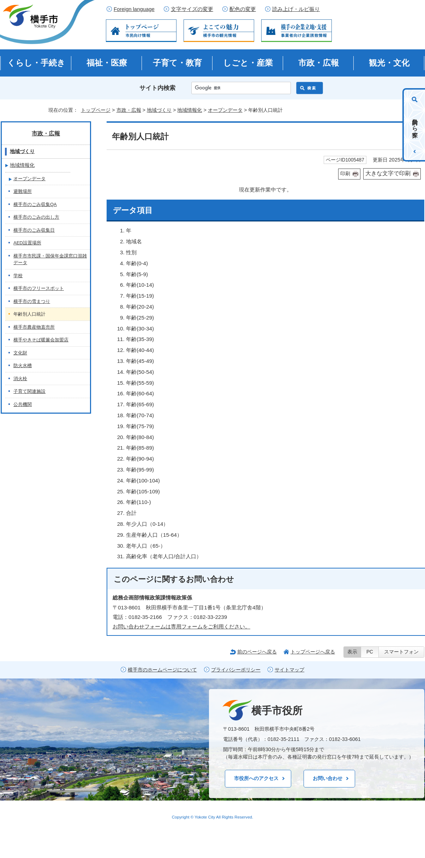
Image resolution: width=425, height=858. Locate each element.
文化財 (20, 352)
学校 (18, 275)
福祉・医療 (106, 62)
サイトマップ (289, 670)
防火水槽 (22, 365)
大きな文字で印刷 (388, 173)
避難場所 (22, 191)
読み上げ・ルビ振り (296, 9)
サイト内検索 (157, 88)
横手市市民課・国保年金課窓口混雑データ (50, 259)
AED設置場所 (27, 242)
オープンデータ (225, 110)
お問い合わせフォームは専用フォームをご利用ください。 (181, 626)
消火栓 (20, 378)
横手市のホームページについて (162, 670)
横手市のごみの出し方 (36, 217)
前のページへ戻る (257, 652)
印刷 (345, 173)
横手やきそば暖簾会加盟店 (40, 339)
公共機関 (22, 404)
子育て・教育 (177, 62)
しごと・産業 (248, 62)
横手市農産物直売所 (34, 327)
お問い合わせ (327, 778)
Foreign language (134, 9)
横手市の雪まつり (31, 301)
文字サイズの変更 (192, 9)
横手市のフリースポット (38, 288)
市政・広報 (318, 62)
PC (369, 652)
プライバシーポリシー (236, 670)
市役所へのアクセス (256, 778)
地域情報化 (189, 110)
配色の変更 (242, 9)
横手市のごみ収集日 (34, 230)
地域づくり (159, 110)
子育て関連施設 (29, 391)
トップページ (95, 110)
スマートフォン (401, 652)
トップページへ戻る (313, 652)
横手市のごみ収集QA (35, 204)
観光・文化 (389, 62)
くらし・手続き (36, 62)
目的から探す (415, 124)
